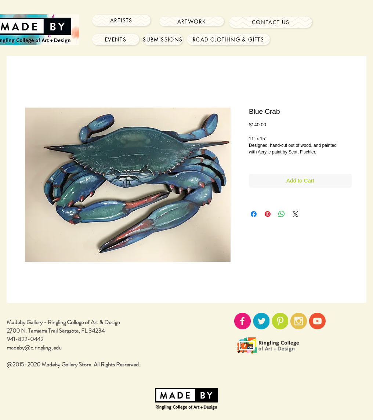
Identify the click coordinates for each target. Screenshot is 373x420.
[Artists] (121, 20)
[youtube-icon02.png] (317, 321)
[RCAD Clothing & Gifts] (228, 39)
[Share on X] (295, 214)
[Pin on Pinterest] (267, 214)
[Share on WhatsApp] (281, 214)
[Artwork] (191, 21)
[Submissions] (163, 39)
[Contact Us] (270, 22)
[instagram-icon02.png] (298, 321)
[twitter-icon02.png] (261, 321)
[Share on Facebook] (253, 214)
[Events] (115, 39)
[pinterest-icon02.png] (280, 321)
